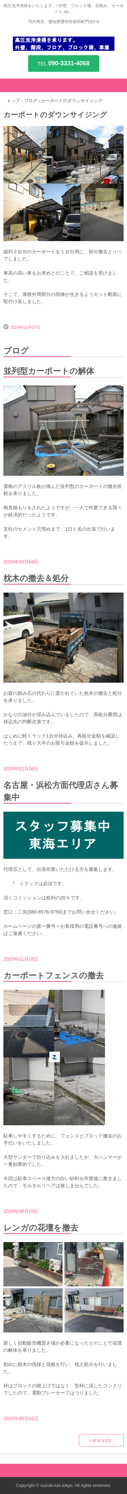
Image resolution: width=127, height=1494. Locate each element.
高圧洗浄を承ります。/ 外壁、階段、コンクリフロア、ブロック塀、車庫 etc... (63, 44)
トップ (13, 100)
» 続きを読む (101, 1440)
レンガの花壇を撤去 (40, 1227)
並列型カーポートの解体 (48, 371)
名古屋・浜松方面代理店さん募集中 (60, 791)
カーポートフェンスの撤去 (53, 975)
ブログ (30, 100)
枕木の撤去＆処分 (36, 578)
